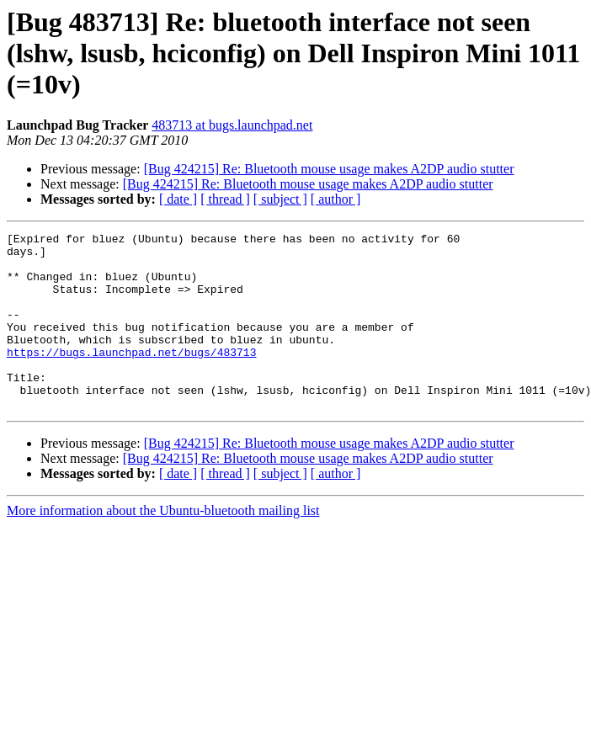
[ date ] (178, 199)
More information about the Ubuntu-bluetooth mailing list (163, 546)
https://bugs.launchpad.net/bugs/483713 (131, 377)
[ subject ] (280, 199)
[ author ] (336, 199)
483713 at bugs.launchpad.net (232, 125)
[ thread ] (225, 199)
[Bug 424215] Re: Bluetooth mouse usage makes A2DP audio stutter (329, 169)
